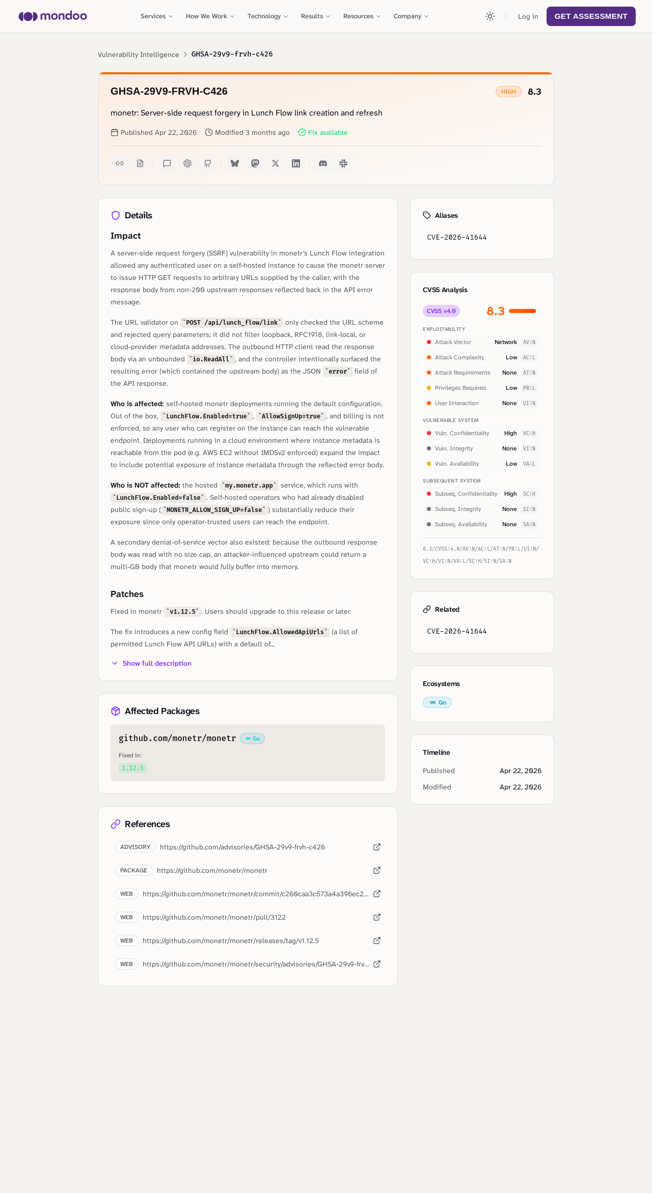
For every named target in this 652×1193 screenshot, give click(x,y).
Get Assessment (591, 16)
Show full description (151, 663)
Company (411, 16)
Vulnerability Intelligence (138, 54)
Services (157, 16)
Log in (528, 16)
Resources (362, 16)
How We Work (210, 16)
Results (316, 16)
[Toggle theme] (490, 16)
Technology (268, 16)
